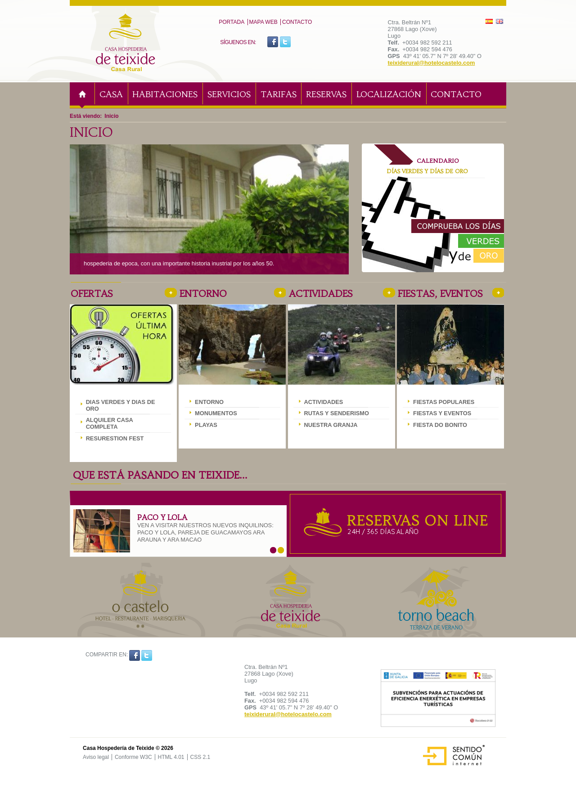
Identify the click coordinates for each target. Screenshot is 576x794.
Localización (388, 94)
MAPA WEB (263, 22)
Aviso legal (96, 757)
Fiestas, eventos (440, 293)
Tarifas (279, 94)
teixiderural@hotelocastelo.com (431, 62)
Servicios (229, 94)
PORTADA (231, 22)
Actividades (321, 293)
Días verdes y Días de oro (427, 171)
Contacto (297, 22)
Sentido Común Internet (449, 747)
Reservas (326, 94)
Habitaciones (165, 94)
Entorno (203, 293)
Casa (111, 94)
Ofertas (92, 293)
